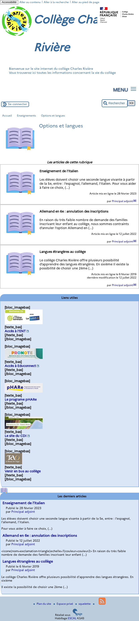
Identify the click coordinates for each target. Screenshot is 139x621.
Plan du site (42, 603)
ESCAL (72, 618)
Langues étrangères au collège (27, 561)
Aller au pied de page (85, 2)
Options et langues (53, 115)
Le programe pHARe (21, 400)
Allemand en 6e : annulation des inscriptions (39, 535)
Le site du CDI (16, 436)
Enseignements (26, 115)
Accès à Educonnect (20, 366)
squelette (83, 603)
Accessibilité (9, 2)
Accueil (7, 115)
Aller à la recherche (56, 2)
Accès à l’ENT (15, 331)
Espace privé (64, 603)
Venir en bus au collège (23, 471)
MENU (120, 89)
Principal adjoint (122, 201)
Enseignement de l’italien (23, 503)
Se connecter (17, 104)
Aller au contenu (30, 2)
